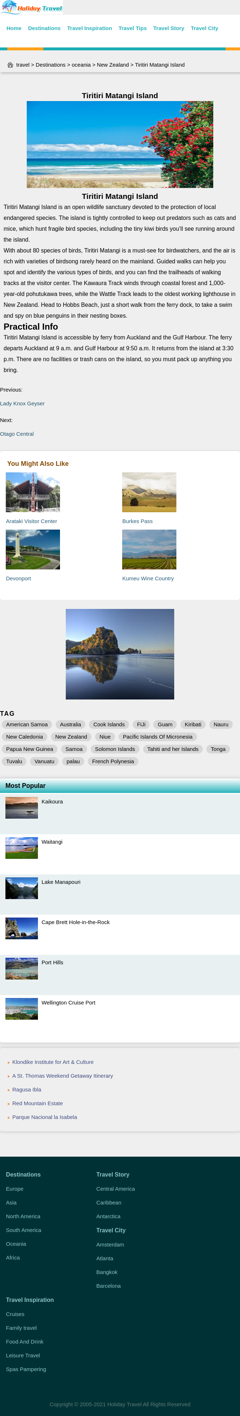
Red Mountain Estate (37, 1103)
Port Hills (52, 962)
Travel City (204, 28)
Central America (116, 1189)
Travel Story (168, 28)
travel (23, 65)
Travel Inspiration (89, 28)
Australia (70, 724)
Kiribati (193, 724)
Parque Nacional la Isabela (44, 1117)
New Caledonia (24, 737)
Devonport (18, 578)
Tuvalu (14, 761)
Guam (165, 724)
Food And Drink (24, 1341)
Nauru (221, 724)
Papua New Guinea (29, 749)
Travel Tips (133, 28)
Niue (105, 737)
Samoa (74, 749)
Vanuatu (44, 761)
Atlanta (105, 1258)
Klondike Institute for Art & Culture (53, 1062)
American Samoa (27, 724)
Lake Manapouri (61, 882)
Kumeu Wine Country (148, 578)
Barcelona (109, 1286)
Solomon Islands (115, 749)
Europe (14, 1189)
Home (14, 28)
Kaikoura (52, 801)
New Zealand (113, 65)
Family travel (21, 1328)
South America (24, 1230)
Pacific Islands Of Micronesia (158, 737)
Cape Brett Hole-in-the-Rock (76, 922)
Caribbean (109, 1202)
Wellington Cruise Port (68, 1002)
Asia (11, 1202)
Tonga (218, 749)
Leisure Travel (23, 1355)
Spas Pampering (26, 1369)
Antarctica (109, 1216)
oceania (81, 65)
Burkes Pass (137, 521)
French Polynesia (113, 761)
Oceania (16, 1244)
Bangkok (107, 1272)
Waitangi (52, 842)
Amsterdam (110, 1244)
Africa (13, 1257)
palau (73, 761)
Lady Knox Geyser (22, 403)
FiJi (141, 724)
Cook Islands (109, 724)
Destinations (44, 28)
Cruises (15, 1314)
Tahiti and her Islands (173, 749)
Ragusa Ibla (26, 1089)
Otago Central (17, 434)
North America (23, 1216)
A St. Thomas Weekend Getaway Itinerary (62, 1076)
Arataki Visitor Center (31, 521)
